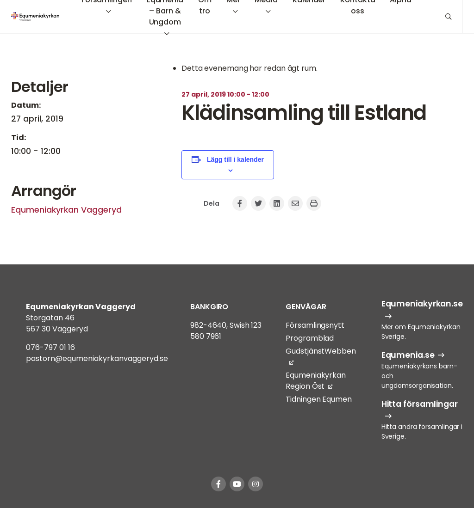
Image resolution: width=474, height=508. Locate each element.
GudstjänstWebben (321, 351)
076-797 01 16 (50, 347)
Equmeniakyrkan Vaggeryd (66, 209)
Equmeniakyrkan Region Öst (316, 381)
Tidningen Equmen (318, 399)
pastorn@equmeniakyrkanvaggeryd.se (97, 358)
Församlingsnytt (315, 325)
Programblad (310, 338)
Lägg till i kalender (235, 159)
